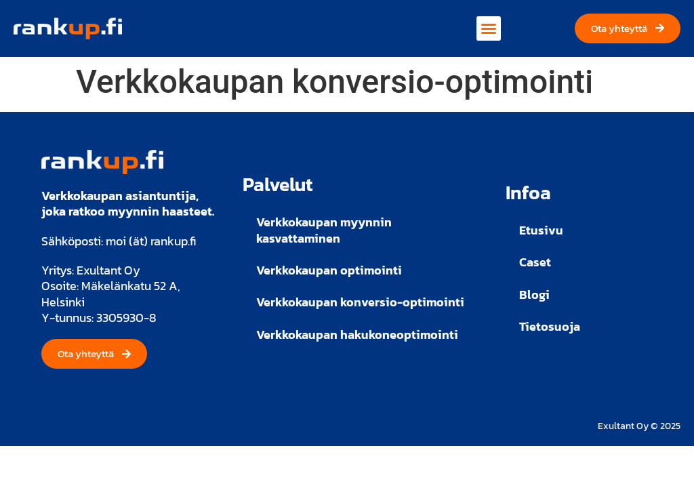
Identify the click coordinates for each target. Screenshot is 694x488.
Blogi (534, 294)
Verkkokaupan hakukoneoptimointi (357, 334)
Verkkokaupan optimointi (329, 270)
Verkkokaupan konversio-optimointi (360, 302)
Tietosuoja (549, 326)
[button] (488, 28)
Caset (535, 262)
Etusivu (541, 230)
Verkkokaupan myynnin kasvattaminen (324, 230)
